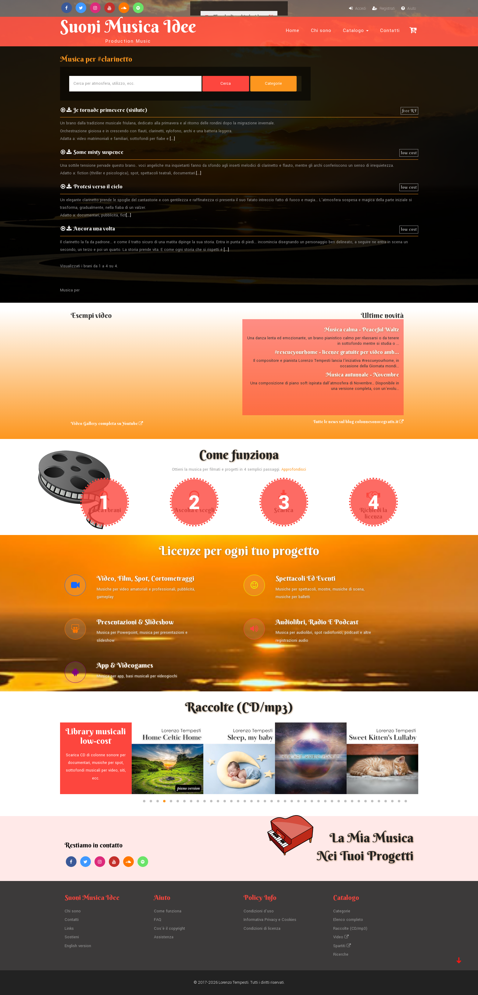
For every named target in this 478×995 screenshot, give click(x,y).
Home (292, 30)
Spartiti (342, 946)
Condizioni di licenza (262, 928)
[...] (172, 138)
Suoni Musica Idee (128, 30)
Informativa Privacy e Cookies (270, 919)
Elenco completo (348, 919)
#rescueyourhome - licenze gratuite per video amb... (337, 351)
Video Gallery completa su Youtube (107, 423)
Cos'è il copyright (169, 928)
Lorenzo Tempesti (233, 982)
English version (78, 946)
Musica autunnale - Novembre (362, 374)
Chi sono (321, 30)
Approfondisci (293, 469)
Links (69, 928)
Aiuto (408, 8)
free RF (409, 110)
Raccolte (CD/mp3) (350, 928)
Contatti (390, 30)
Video (341, 937)
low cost (409, 152)
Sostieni (72, 937)
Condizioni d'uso (259, 911)
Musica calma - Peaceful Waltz (361, 329)
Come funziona (167, 911)
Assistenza (163, 937)
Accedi (357, 8)
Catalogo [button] (356, 30)
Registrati (383, 8)
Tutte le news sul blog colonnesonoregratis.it (358, 421)
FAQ (157, 919)
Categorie (341, 911)
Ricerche (340, 954)
